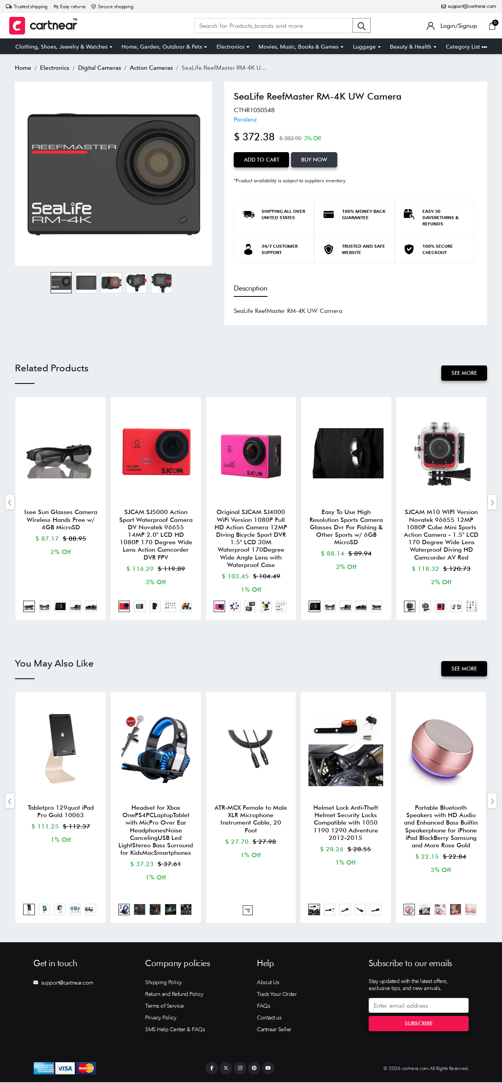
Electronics (230, 46)
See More (464, 373)
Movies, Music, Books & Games (298, 46)
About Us (268, 983)
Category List (466, 46)
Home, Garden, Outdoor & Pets (162, 46)
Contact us (269, 1018)
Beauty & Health (410, 46)
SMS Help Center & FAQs (175, 1030)
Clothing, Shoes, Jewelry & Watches (61, 46)
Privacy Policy (160, 1018)
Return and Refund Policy (174, 994)
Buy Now (314, 159)
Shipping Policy (163, 983)
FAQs (263, 1006)
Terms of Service (164, 1006)
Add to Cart (261, 159)
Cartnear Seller (274, 1030)
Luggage (364, 46)
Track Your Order (276, 994)
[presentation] (9, 502)
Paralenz (245, 119)
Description (250, 288)
